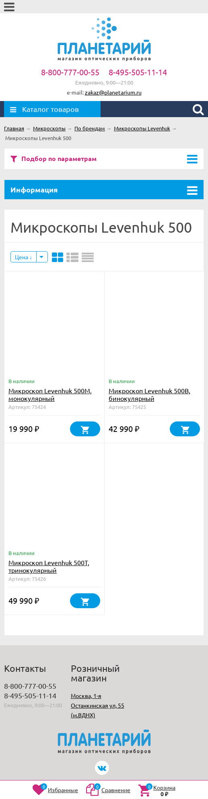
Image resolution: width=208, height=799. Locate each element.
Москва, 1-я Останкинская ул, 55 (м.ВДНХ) (97, 705)
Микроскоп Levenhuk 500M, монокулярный (50, 394)
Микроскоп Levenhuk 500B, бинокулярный (149, 394)
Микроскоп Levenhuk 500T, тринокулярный (48, 566)
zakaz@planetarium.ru (113, 92)
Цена (23, 256)
